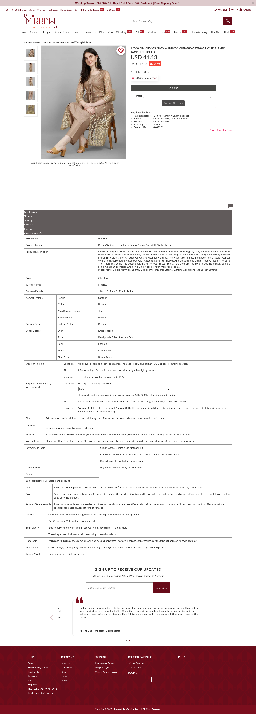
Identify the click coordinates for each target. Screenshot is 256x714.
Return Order (66, 10)
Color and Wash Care (34, 233)
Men (110, 32)
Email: (138, 96)
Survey (77, 10)
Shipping (28, 216)
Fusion (180, 32)
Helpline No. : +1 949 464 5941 (42, 689)
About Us (66, 663)
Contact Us (67, 667)
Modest (152, 32)
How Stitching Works (38, 667)
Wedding (124, 32)
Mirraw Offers (135, 667)
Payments (28, 224)
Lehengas (46, 32)
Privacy (65, 680)
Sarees (33, 32)
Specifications (30, 212)
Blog (64, 671)
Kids (101, 32)
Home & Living (199, 32)
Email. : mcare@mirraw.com (41, 693)
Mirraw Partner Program (106, 671)
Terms (64, 676)
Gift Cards (113, 10)
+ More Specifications (220, 130)
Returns (28, 229)
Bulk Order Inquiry (91, 10)
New (23, 32)
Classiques (104, 277)
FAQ (30, 680)
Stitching (28, 220)
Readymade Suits (108, 337)
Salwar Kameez (62, 32)
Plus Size (215, 32)
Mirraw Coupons (136, 663)
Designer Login (102, 667)
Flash (229, 32)
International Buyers (104, 663)
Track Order (52, 10)
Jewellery (90, 32)
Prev (52, 617)
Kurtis (78, 32)
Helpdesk (32, 684)
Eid (139, 32)
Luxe (165, 32)
